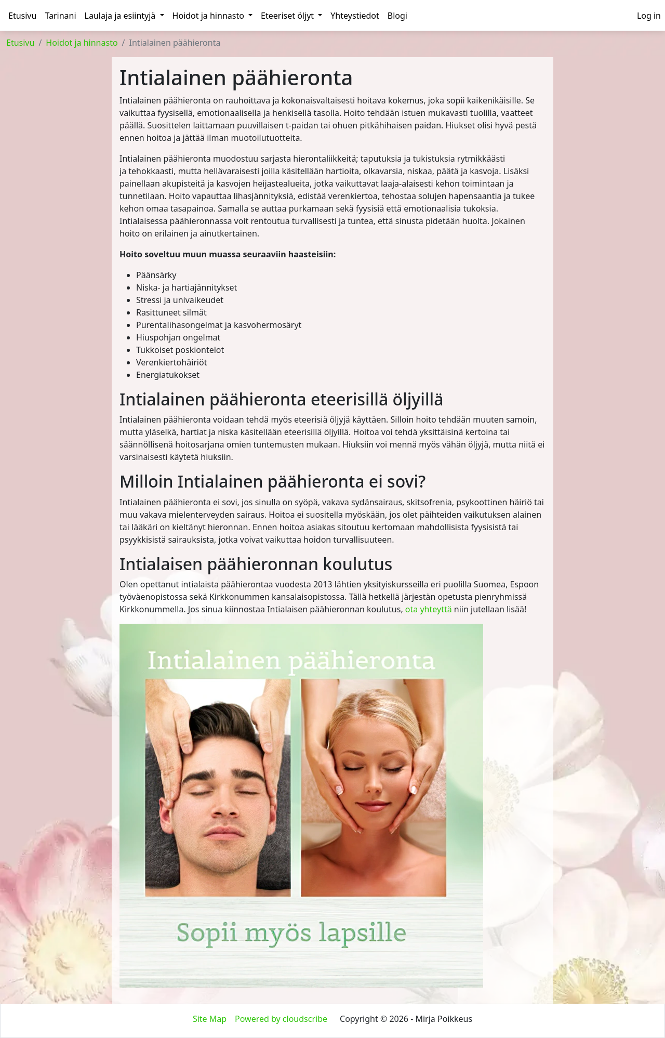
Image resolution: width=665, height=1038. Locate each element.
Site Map (210, 1018)
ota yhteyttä (428, 609)
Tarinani (60, 15)
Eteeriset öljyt (291, 15)
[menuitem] (649, 15)
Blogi (397, 15)
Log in (649, 15)
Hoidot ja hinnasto (212, 15)
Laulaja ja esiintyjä (124, 15)
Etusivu (22, 15)
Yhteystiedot (354, 15)
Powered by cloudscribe (281, 1018)
